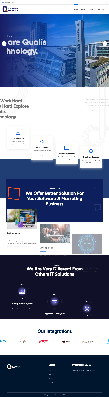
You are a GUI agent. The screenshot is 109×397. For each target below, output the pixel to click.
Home (76, 9)
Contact (101, 9)
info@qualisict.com (8, 2)
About (83, 9)
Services (92, 9)
